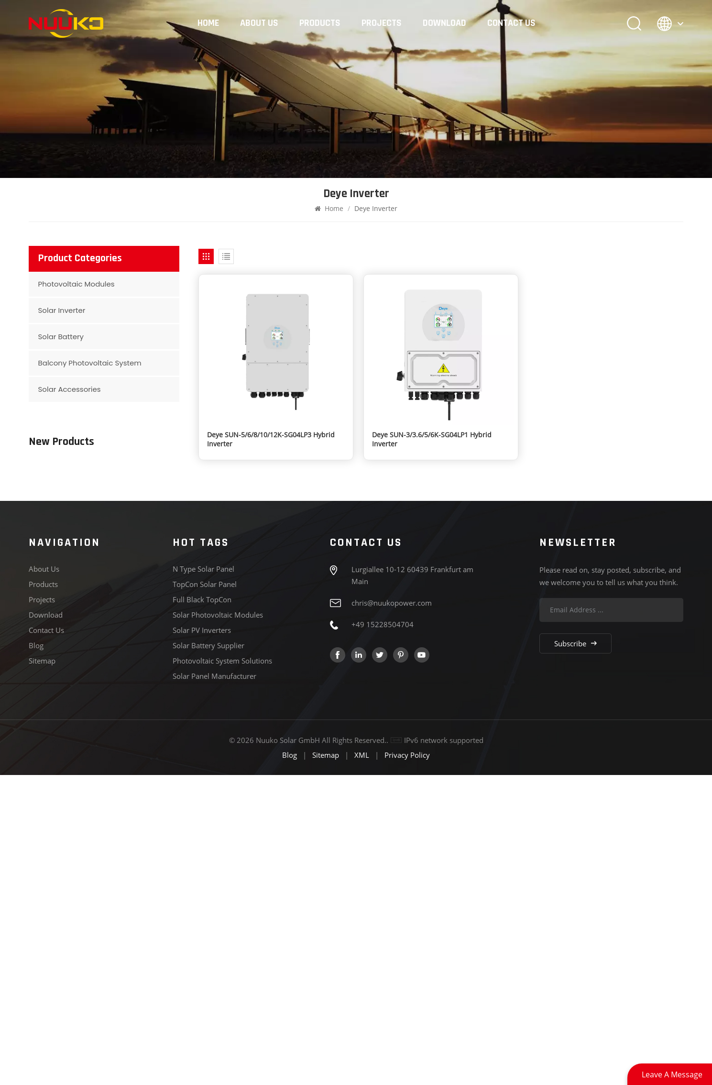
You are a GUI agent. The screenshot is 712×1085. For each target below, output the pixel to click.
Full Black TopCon (202, 909)
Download (444, 23)
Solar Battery (61, 337)
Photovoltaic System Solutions (222, 970)
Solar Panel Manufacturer (214, 986)
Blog (36, 955)
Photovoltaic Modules (76, 284)
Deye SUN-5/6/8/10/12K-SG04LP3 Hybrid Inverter (271, 439)
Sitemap (42, 970)
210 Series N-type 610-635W (125, 637)
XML (361, 1065)
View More (96, 464)
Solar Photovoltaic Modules (218, 925)
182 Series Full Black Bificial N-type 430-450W (124, 549)
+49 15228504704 (382, 934)
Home (208, 23)
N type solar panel (203, 879)
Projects (381, 23)
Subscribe (575, 953)
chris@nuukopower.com (391, 913)
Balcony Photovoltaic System (90, 363)
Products (319, 23)
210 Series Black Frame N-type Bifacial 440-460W (121, 503)
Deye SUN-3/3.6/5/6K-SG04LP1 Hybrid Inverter (432, 439)
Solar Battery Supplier (208, 955)
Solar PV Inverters (202, 940)
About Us (259, 23)
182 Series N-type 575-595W (125, 591)
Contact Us (511, 23)
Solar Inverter (62, 310)
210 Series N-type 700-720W (125, 453)
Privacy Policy (407, 1065)
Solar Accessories (69, 389)
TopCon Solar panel (205, 894)
